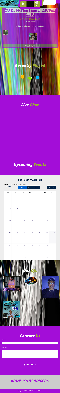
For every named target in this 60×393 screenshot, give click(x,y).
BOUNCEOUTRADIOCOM (35, 391)
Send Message (30, 365)
